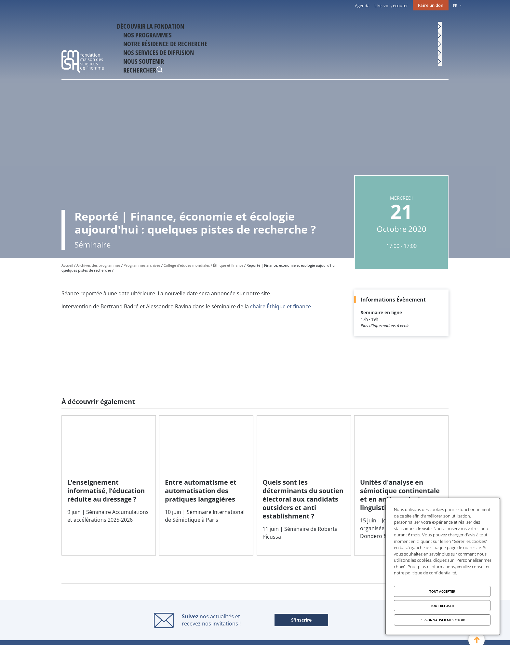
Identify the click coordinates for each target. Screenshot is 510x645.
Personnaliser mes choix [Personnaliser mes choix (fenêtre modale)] (442, 620)
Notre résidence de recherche (283, 25)
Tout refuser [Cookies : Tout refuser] (442, 605)
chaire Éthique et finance (280, 306)
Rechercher (442, 26)
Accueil (67, 265)
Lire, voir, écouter (391, 5)
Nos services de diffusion (353, 25)
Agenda (362, 5)
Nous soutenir (407, 25)
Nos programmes (220, 25)
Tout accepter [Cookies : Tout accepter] (442, 591)
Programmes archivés (142, 265)
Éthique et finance (228, 265)
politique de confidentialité (430, 573)
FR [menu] (455, 5)
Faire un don (430, 5)
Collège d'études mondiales (187, 265)
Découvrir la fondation (164, 25)
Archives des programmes (98, 265)
